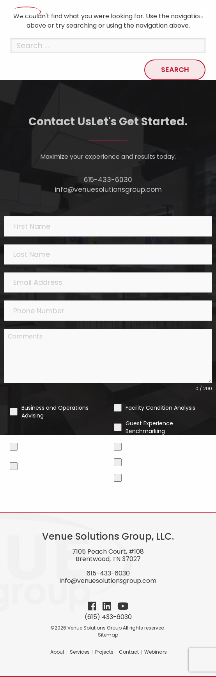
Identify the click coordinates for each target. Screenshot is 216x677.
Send (186, 497)
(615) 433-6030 (108, 616)
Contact (129, 652)
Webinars (155, 652)
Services (80, 652)
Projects (104, 652)
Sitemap (108, 634)
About (57, 652)
